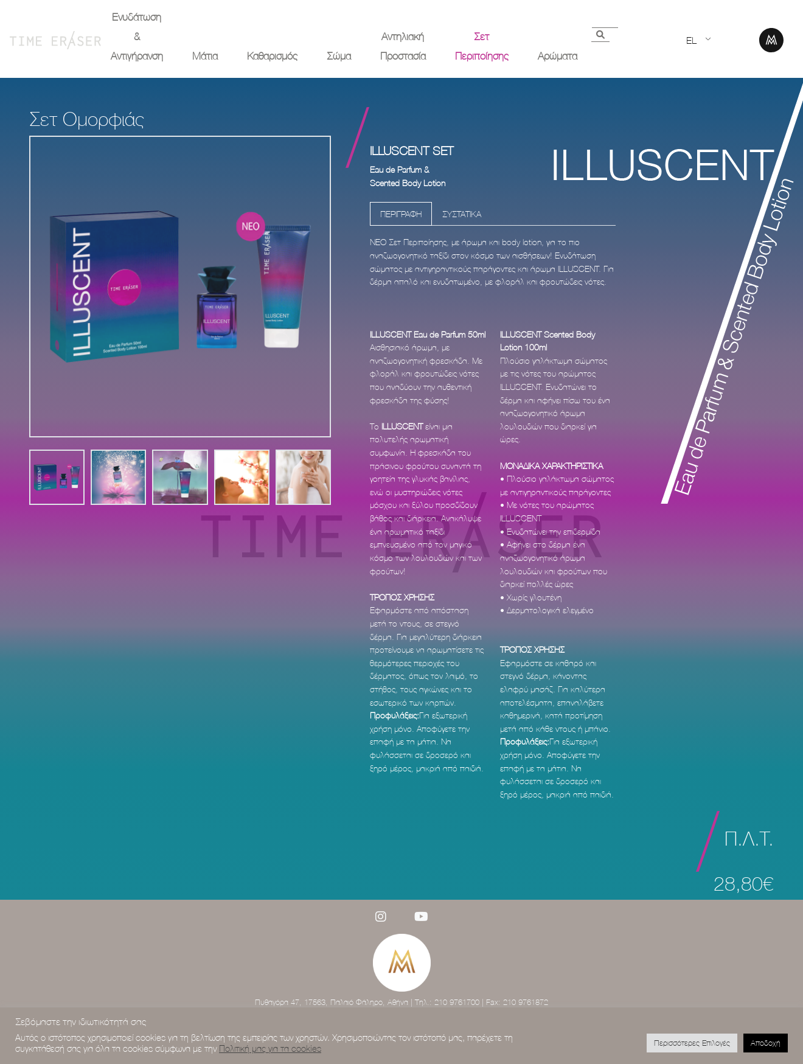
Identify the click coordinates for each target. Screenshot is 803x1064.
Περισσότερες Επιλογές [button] (692, 1043)
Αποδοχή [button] (765, 1043)
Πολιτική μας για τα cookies (270, 1048)
